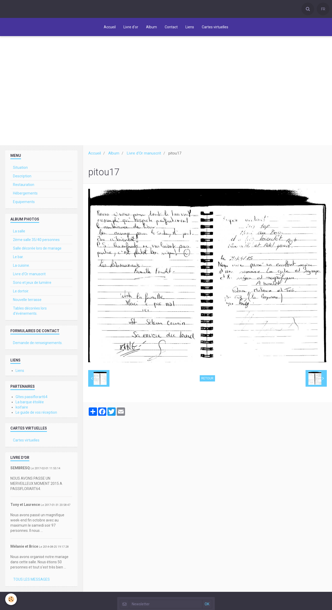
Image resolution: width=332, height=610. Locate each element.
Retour (207, 379)
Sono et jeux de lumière (32, 284)
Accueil (110, 27)
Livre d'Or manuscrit (144, 154)
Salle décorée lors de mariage (37, 249)
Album (151, 27)
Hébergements (25, 194)
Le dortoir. (21, 292)
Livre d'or (130, 27)
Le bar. (18, 258)
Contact (171, 27)
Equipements (24, 203)
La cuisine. (21, 267)
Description (22, 177)
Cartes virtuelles (215, 27)
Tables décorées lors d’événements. (30, 312)
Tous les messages (31, 581)
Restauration (23, 186)
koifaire (22, 408)
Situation (20, 169)
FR (323, 9)
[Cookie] (11, 599)
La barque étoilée (30, 403)
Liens (189, 27)
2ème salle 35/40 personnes (36, 241)
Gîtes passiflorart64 (31, 398)
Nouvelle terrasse (27, 301)
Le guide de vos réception (36, 414)
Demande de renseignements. (38, 344)
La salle (19, 232)
